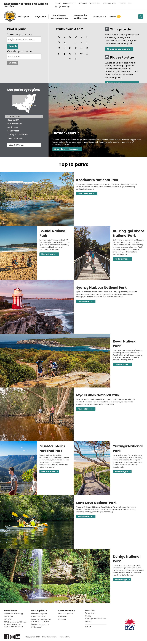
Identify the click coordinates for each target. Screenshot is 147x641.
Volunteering (95, 3)
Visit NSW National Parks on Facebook (6, 636)
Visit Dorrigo (120, 579)
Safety (57, 3)
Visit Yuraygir (121, 471)
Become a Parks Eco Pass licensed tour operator (41, 620)
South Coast (13, 131)
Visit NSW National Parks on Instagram (12, 636)
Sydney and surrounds (17, 134)
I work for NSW (64, 637)
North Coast (12, 127)
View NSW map (16, 145)
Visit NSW (8, 619)
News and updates (65, 613)
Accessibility (90, 610)
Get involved (36, 627)
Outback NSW (13, 116)
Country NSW (13, 120)
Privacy (88, 616)
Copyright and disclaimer (95, 619)
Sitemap (88, 621)
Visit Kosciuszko (86, 193)
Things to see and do (118, 49)
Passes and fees (109, 3)
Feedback (62, 619)
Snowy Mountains (15, 138)
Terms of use (90, 613)
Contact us (62, 616)
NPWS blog (8, 616)
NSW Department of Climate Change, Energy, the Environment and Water (15, 624)
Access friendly (69, 3)
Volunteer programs (39, 613)
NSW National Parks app (13, 613)
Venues (122, 3)
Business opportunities (40, 624)
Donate (88, 627)
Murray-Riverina (14, 123)
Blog (130, 3)
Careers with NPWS (38, 616)
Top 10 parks (74, 164)
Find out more (48, 254)
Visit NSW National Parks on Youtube (17, 636)
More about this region (66, 149)
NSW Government (49, 637)
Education (83, 3)
